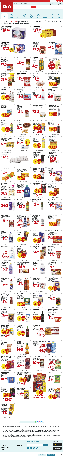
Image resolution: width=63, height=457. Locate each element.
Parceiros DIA (40, 7)
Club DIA (2, 449)
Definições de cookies (42, 454)
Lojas (2, 443)
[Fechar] (61, 454)
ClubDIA (28, 7)
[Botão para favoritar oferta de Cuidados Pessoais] (30, 26)
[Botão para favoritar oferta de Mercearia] (61, 42)
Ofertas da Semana (17, 7)
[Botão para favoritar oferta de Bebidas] (61, 26)
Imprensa (18, 443)
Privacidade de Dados (5, 447)
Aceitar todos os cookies (51, 454)
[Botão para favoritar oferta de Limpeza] (30, 42)
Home (15, 10)
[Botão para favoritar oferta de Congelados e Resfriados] (46, 42)
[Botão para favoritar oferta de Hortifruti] (46, 73)
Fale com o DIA (34, 7)
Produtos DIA (24, 7)
